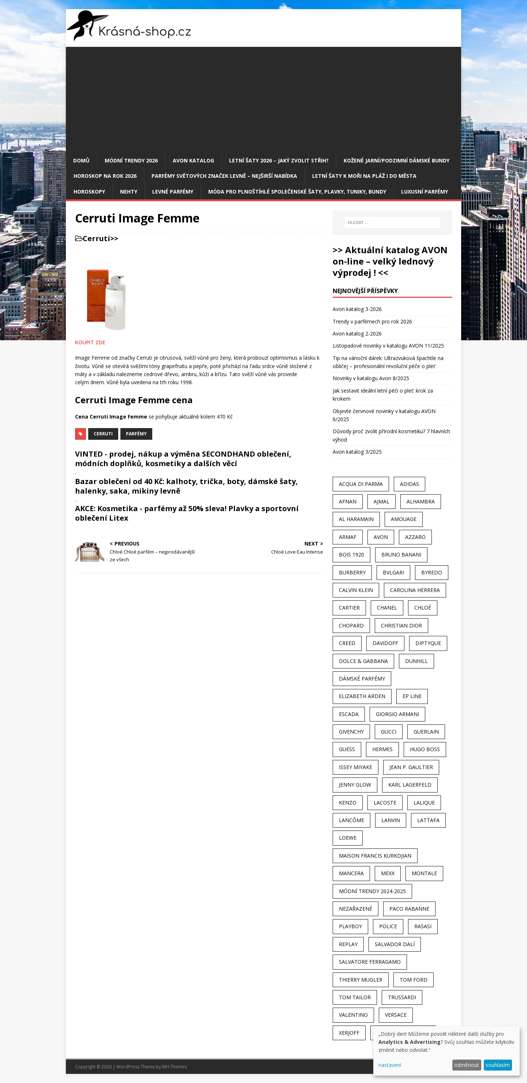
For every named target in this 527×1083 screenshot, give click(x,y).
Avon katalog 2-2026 (357, 333)
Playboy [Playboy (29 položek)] (350, 926)
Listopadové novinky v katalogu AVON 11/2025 (388, 345)
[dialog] (446, 1051)
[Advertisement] (263, 98)
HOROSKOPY (89, 191)
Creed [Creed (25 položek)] (347, 643)
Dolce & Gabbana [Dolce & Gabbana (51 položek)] (363, 660)
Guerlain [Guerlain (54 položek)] (426, 731)
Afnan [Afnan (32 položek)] (347, 501)
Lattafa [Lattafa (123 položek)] (428, 820)
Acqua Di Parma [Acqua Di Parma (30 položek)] (361, 483)
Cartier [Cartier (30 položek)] (349, 607)
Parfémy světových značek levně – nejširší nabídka (224, 175)
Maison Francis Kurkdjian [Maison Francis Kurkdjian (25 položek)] (375, 855)
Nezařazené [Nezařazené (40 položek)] (355, 908)
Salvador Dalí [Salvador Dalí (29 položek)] (395, 944)
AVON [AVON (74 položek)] (381, 536)
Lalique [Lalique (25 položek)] (424, 802)
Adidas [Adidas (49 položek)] (409, 483)
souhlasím (498, 1064)
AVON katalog (193, 160)
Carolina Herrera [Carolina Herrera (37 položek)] (415, 590)
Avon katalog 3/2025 (357, 451)
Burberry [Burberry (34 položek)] (352, 572)
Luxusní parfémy (424, 191)
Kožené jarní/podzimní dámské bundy (396, 160)
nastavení (389, 1064)
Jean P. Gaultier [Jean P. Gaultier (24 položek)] (411, 767)
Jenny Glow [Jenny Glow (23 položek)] (355, 784)
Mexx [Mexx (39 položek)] (388, 873)
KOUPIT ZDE (90, 342)
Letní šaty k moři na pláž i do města (364, 175)
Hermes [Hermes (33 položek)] (382, 749)
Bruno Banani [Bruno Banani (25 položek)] (401, 554)
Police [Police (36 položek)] (388, 926)
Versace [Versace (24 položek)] (396, 1014)
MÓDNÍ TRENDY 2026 (131, 160)
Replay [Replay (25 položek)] (348, 944)
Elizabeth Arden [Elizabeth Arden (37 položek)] (362, 696)
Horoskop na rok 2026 (105, 175)
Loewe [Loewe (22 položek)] (347, 837)
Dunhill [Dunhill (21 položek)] (416, 660)
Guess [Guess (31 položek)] (347, 749)
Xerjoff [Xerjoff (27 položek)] (349, 1032)
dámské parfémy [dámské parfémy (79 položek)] (362, 678)
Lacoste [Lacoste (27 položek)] (385, 802)
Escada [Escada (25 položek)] (349, 714)
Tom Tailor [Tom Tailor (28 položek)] (355, 997)
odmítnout (466, 1064)
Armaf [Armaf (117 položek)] (347, 536)
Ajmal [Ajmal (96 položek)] (381, 501)
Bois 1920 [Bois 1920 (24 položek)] (351, 554)
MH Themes (174, 1067)
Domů (81, 160)
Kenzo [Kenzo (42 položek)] (347, 802)
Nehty (128, 191)
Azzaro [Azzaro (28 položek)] (415, 536)
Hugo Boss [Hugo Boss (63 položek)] (425, 749)
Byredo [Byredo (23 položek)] (431, 572)
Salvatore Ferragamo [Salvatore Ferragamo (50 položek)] (370, 961)
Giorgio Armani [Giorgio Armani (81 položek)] (397, 714)
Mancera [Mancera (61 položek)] (351, 873)
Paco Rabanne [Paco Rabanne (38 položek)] (409, 908)
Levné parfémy (172, 191)
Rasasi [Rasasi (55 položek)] (422, 926)
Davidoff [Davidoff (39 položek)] (385, 643)
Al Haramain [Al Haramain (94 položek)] (356, 519)
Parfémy (136, 434)
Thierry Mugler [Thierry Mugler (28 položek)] (360, 979)
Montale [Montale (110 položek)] (424, 873)
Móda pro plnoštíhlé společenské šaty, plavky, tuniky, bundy (297, 191)
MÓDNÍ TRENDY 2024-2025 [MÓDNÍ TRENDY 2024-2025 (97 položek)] (372, 891)
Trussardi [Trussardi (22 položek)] (402, 997)
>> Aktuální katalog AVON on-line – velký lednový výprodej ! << (390, 261)
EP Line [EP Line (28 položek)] (412, 696)
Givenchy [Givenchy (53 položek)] (351, 731)
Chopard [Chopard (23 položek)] (351, 625)
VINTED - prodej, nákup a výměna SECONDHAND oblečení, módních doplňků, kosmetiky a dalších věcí (183, 458)
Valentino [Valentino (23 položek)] (353, 1014)
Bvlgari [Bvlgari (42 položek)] (393, 572)
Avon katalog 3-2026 (357, 309)
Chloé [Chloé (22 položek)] (422, 607)
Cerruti (96, 238)
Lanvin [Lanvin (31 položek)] (390, 820)
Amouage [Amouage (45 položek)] (403, 519)
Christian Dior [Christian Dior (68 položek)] (401, 625)
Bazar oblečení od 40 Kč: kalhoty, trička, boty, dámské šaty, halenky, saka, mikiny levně (186, 486)
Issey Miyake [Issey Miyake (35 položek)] (355, 767)
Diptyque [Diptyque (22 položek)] (428, 643)
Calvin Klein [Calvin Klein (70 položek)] (356, 590)
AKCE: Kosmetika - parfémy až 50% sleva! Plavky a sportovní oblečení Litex (187, 513)
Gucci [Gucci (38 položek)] (388, 731)
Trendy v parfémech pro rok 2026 (372, 321)
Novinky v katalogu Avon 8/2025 (371, 378)
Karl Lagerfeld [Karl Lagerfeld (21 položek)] (409, 784)
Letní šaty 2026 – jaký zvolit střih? (279, 160)
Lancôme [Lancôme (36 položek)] (351, 820)
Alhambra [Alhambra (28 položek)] (421, 501)
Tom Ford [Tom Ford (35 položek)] (413, 979)
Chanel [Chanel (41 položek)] (387, 607)
